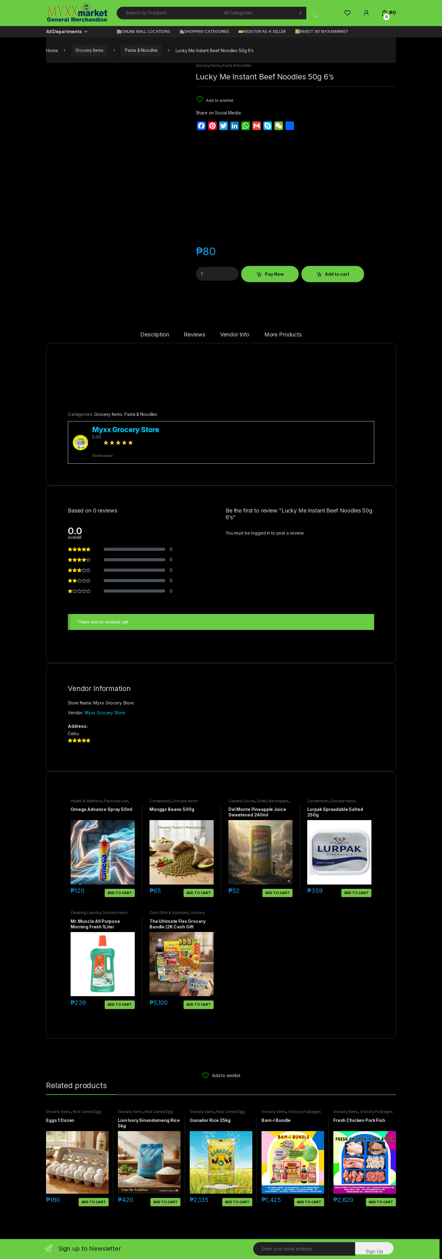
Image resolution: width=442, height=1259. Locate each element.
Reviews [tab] (194, 335)
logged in (260, 532)
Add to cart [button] (119, 893)
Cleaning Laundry (86, 912)
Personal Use (116, 801)
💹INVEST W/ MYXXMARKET (321, 31)
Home (52, 50)
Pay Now (274, 274)
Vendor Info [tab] (234, 335)
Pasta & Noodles (141, 50)
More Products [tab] (283, 335)
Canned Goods (241, 801)
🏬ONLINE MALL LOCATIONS (143, 31)
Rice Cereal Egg (87, 1111)
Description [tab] (154, 335)
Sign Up (374, 1251)
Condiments (160, 801)
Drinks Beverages (273, 801)
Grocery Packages (304, 1111)
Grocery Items (89, 50)
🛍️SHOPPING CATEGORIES (204, 31)
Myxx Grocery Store (105, 712)
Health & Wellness (87, 801)
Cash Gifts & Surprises (169, 912)
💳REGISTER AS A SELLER (262, 31)
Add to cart (337, 274)
